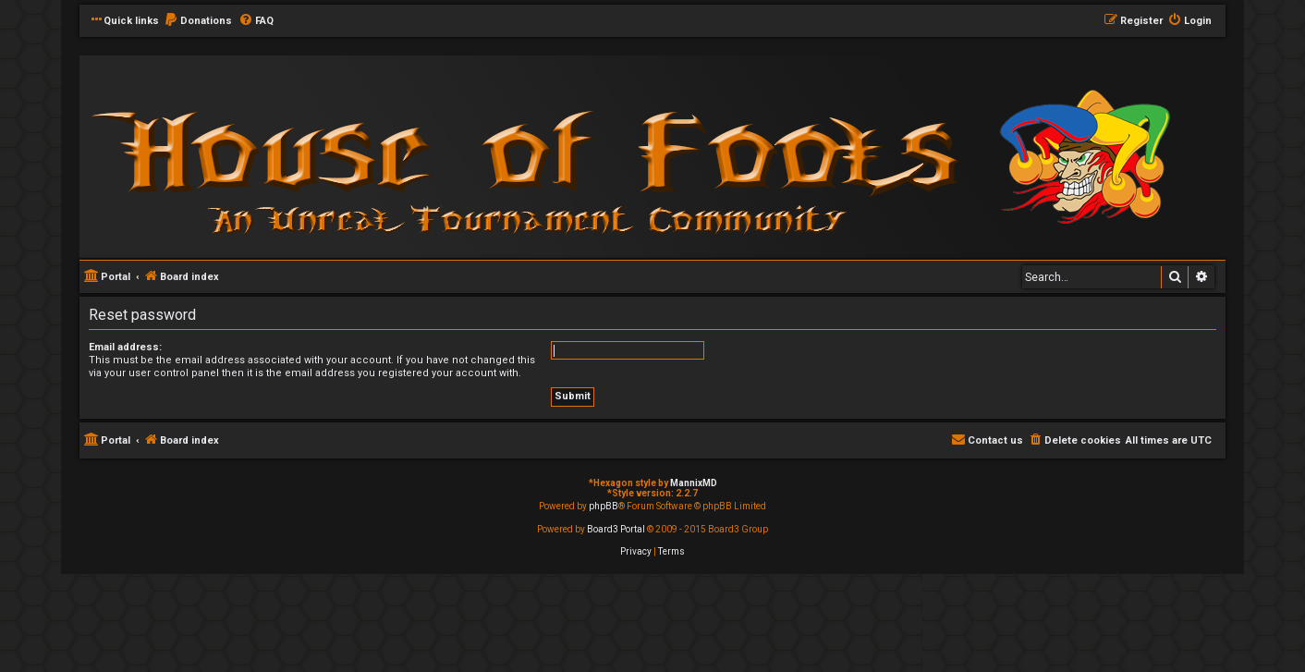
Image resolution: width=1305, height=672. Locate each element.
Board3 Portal (616, 529)
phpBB (603, 506)
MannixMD (693, 483)
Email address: (125, 347)
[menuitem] (198, 21)
